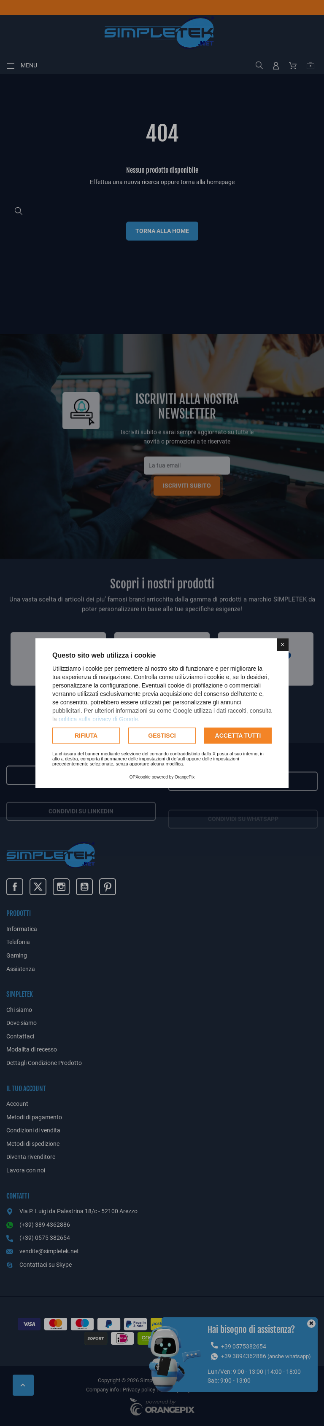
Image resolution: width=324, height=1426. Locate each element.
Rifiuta (86, 735)
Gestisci (162, 735)
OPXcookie (140, 777)
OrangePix (184, 777)
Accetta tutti (238, 735)
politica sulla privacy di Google (98, 719)
